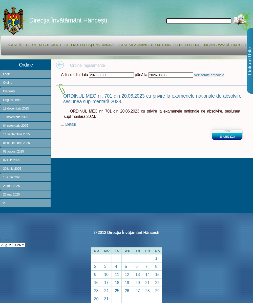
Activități (16, 45)
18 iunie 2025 (12, 177)
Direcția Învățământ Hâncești (68, 20)
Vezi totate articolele (209, 75)
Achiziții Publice (186, 45)
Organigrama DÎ (215, 45)
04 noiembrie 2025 (15, 125)
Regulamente (12, 100)
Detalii (70, 124)
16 (96, 282)
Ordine (7, 82)
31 (106, 298)
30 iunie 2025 (12, 168)
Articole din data (74, 74)
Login (6, 74)
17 (106, 282)
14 (147, 274)
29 (157, 290)
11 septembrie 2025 (16, 134)
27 (137, 290)
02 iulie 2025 (11, 160)
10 (106, 274)
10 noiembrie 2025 (15, 117)
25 (117, 290)
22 (157, 282)
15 (157, 274)
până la (141, 74)
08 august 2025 (13, 151)
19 (127, 282)
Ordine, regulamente (44, 45)
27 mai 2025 (11, 194)
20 (137, 282)
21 (147, 282)
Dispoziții (9, 91)
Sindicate (239, 45)
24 (106, 290)
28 (147, 290)
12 (127, 274)
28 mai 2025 (11, 186)
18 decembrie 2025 (16, 108)
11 (117, 274)
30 (96, 298)
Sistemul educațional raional (90, 45)
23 (96, 290)
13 (137, 274)
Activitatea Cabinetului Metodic (144, 45)
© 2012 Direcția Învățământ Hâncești (126, 232)
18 (117, 282)
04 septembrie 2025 (16, 143)
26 (127, 290)
